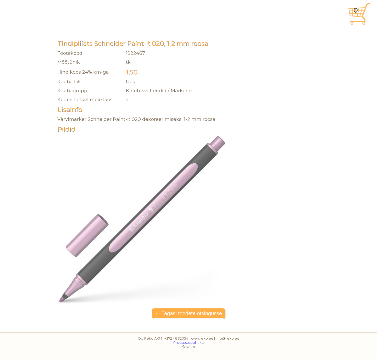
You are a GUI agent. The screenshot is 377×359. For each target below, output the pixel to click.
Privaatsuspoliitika (188, 342)
